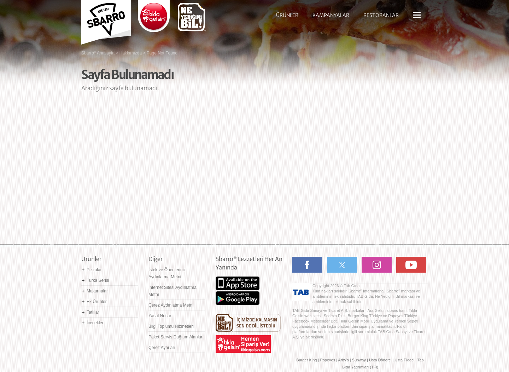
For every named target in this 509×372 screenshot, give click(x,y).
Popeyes (327, 360)
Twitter (342, 265)
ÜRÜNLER (287, 15)
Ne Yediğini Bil (248, 323)
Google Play (237, 298)
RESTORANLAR (381, 15)
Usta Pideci (404, 360)
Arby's (343, 360)
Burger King (306, 360)
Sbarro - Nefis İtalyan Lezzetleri (106, 19)
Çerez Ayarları (161, 347)
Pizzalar (94, 269)
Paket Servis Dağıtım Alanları (176, 337)
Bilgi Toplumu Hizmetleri (171, 326)
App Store (237, 283)
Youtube (411, 265)
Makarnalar (97, 291)
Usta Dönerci (380, 360)
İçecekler (95, 322)
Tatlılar (93, 312)
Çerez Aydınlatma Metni (170, 305)
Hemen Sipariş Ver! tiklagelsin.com (243, 344)
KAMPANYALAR (330, 15)
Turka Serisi (98, 280)
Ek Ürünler (97, 301)
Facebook (307, 265)
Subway (359, 360)
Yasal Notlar (159, 315)
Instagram (377, 265)
